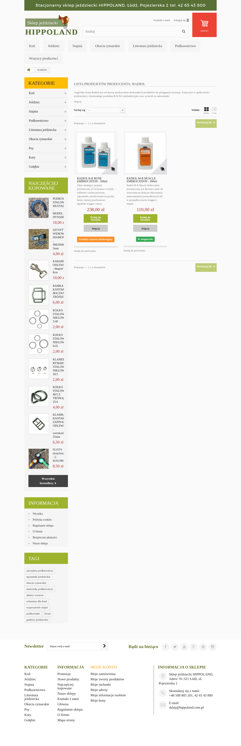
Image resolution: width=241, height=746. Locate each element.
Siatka (206, 110)
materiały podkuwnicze (39, 589)
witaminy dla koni (36, 601)
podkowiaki (33, 613)
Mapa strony (66, 720)
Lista (214, 110)
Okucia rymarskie (107, 46)
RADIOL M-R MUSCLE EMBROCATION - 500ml (142, 180)
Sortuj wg (79, 109)
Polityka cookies (42, 519)
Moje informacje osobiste (108, 695)
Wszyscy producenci (43, 58)
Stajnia (77, 46)
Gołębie (34, 166)
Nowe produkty (68, 679)
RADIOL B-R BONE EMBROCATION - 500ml (92, 180)
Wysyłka (38, 513)
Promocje (64, 674)
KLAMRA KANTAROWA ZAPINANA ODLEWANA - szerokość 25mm (62, 425)
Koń (32, 46)
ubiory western (34, 595)
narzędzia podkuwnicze (39, 570)
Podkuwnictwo (185, 46)
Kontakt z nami (162, 20)
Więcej (77, 101)
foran (47, 613)
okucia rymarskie (36, 582)
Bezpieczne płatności (45, 537)
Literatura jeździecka (147, 46)
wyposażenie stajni (37, 607)
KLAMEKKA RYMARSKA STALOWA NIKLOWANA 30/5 (61, 367)
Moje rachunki (100, 684)
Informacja (43, 503)
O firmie (38, 531)
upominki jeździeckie (38, 576)
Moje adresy (99, 690)
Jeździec (54, 46)
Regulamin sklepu (43, 525)
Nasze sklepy (40, 543)
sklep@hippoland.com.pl (186, 707)
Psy (31, 148)
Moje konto (103, 667)
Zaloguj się (181, 20)
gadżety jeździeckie (37, 619)
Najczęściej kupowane (43, 186)
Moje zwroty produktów (107, 679)
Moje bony (98, 700)
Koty (32, 157)
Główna (63, 704)
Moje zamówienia (102, 674)
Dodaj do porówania (85, 250)
